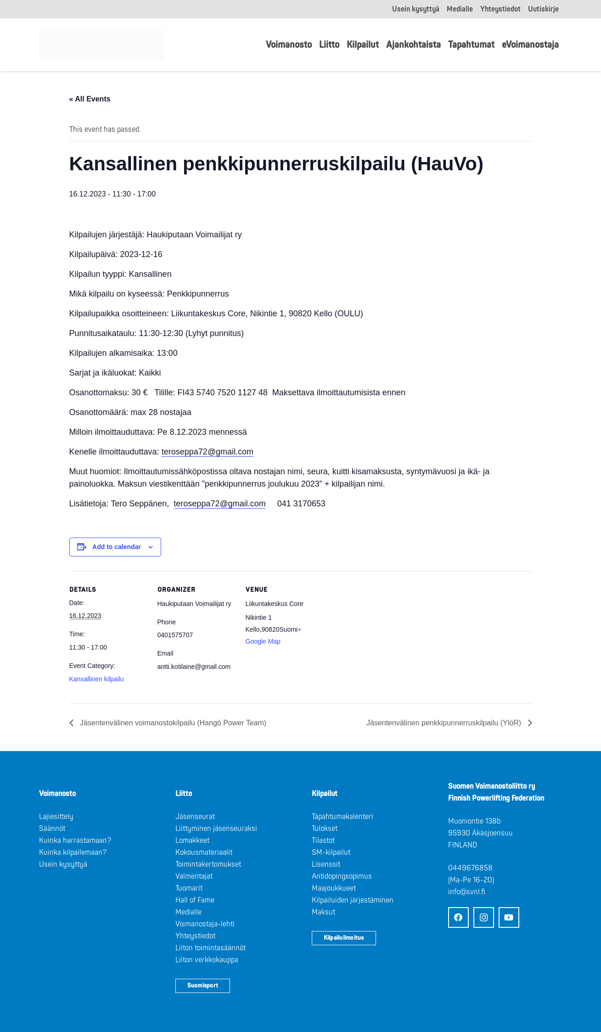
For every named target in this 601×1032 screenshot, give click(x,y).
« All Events (90, 99)
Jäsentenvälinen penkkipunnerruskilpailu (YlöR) (444, 723)
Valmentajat (194, 876)
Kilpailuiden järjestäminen (352, 900)
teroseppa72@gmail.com (207, 451)
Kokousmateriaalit (203, 852)
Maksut (323, 912)
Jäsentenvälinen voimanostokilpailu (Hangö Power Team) (172, 723)
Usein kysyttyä (63, 864)
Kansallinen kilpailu (96, 679)
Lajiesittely (56, 816)
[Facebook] (458, 917)
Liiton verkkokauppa (206, 960)
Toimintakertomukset (208, 864)
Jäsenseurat (195, 816)
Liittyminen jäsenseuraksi (216, 828)
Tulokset (324, 828)
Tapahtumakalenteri (342, 816)
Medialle (188, 912)
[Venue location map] (382, 634)
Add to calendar (116, 546)
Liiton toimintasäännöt (210, 948)
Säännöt (52, 828)
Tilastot (323, 840)
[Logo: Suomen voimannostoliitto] (104, 45)
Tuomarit (188, 888)
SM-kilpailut (331, 852)
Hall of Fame (194, 900)
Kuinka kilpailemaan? (73, 852)
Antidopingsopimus (342, 876)
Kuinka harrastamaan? (75, 840)
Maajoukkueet (334, 888)
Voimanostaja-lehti (205, 924)
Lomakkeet (192, 840)
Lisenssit (326, 864)
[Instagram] (483, 917)
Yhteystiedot (195, 936)
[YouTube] (509, 917)
